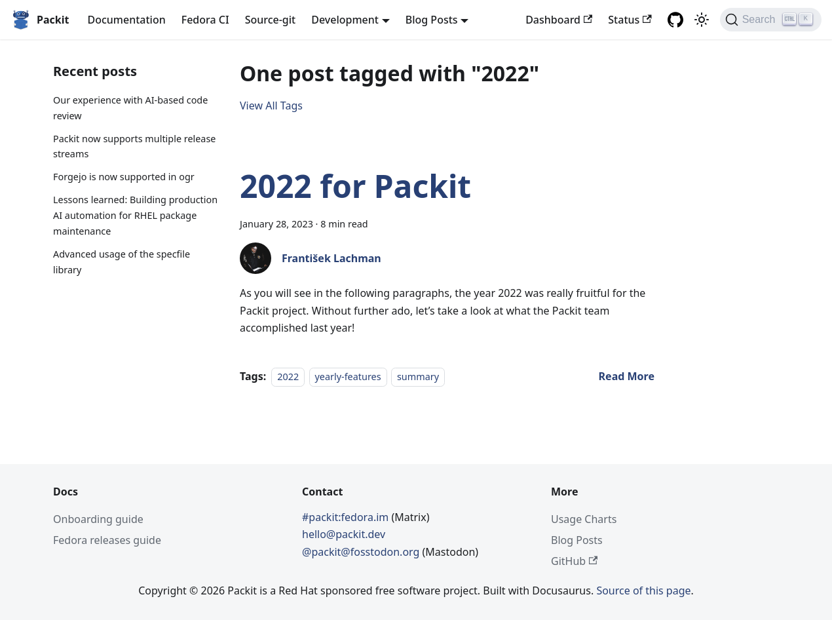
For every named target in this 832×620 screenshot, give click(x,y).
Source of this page (643, 590)
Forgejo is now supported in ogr (124, 176)
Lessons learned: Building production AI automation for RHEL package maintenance (135, 215)
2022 (288, 376)
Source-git (270, 19)
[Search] (771, 19)
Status (629, 19)
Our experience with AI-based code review (130, 108)
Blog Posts (577, 540)
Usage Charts (583, 519)
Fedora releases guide (107, 540)
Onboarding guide (98, 519)
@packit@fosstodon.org (362, 552)
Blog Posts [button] (432, 19)
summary (418, 376)
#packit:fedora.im (346, 517)
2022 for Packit (355, 186)
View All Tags (271, 105)
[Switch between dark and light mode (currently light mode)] (701, 19)
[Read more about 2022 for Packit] (626, 376)
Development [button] (345, 19)
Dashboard (558, 19)
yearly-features (348, 376)
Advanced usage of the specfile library (121, 262)
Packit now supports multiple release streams (134, 146)
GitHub (574, 561)
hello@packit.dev (343, 534)
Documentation (126, 19)
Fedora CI (205, 19)
